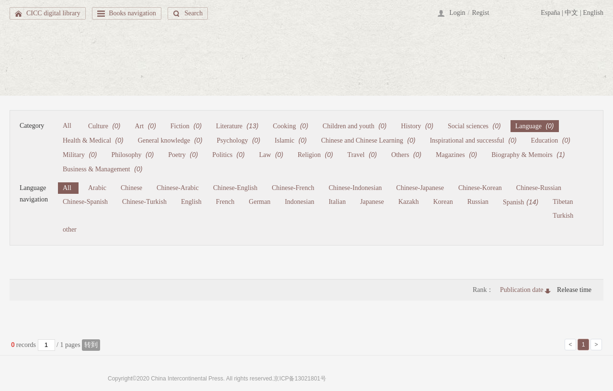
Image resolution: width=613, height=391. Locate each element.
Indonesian (299, 201)
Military (80, 154)
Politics (228, 154)
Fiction (186, 126)
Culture (104, 126)
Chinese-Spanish (85, 201)
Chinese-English (235, 187)
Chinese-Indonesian (355, 187)
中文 (571, 12)
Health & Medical (93, 140)
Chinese (131, 187)
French (225, 201)
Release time (574, 289)
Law (271, 154)
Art (145, 126)
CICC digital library (53, 13)
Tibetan (563, 201)
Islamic (291, 140)
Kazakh (408, 201)
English (593, 12)
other (70, 229)
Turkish (563, 215)
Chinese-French (293, 187)
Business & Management (102, 169)
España (550, 12)
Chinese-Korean (480, 187)
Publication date (522, 289)
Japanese (372, 201)
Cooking (290, 126)
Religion (315, 154)
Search (193, 13)
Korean (443, 201)
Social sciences (474, 126)
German (260, 201)
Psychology (239, 140)
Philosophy (133, 154)
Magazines (456, 154)
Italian (337, 201)
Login (457, 12)
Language (534, 126)
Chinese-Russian (538, 187)
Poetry (183, 154)
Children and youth (355, 126)
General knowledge (170, 140)
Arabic (97, 187)
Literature (237, 126)
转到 (91, 344)
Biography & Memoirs (528, 154)
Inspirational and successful (473, 140)
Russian (477, 201)
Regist (480, 12)
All (67, 125)
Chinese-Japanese (420, 187)
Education (550, 140)
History (417, 126)
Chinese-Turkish (144, 201)
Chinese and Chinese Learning (368, 140)
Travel (362, 154)
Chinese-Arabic (178, 187)
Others (406, 154)
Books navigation (132, 13)
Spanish (520, 202)
